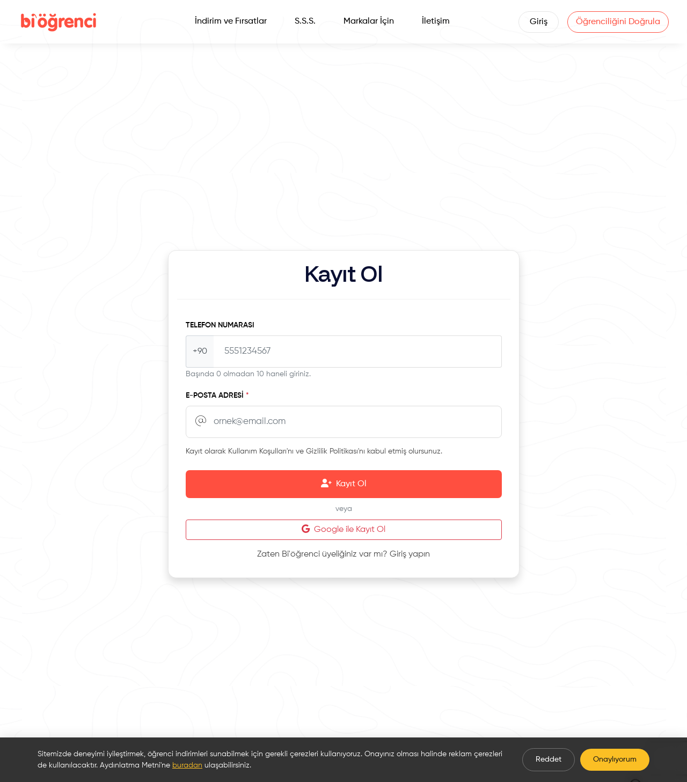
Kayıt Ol (344, 483)
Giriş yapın (410, 554)
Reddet (548, 759)
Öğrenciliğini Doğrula (617, 22)
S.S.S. (305, 21)
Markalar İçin (369, 21)
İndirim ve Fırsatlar (231, 21)
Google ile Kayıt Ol (343, 529)
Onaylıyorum (615, 759)
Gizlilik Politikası (332, 451)
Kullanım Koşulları (257, 451)
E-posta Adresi (217, 395)
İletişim (436, 21)
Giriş (538, 22)
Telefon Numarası (220, 325)
